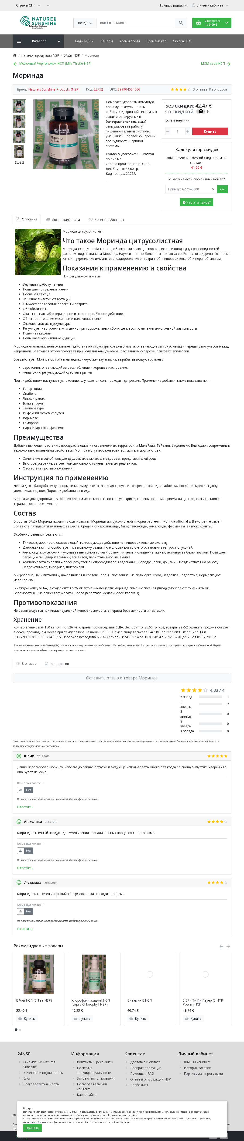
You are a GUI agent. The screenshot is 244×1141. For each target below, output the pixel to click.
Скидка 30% (182, 41)
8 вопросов (218, 89)
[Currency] (48, 5)
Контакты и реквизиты (95, 1062)
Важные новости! (173, 5)
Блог (27, 1078)
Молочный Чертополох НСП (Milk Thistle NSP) (52, 63)
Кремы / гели (129, 41)
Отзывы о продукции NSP (150, 1079)
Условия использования (96, 1078)
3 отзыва (200, 89)
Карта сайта (86, 1094)
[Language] (28, 5)
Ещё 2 (19, 162)
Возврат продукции (145, 1068)
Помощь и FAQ (142, 1073)
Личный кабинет (197, 1062)
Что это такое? (197, 202)
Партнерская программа (203, 1073)
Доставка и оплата (145, 1062)
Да (21, 790)
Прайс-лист (139, 1085)
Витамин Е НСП (139, 1001)
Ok (222, 189)
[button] (20, 1030)
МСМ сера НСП (216, 63)
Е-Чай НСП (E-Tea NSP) (34, 1001)
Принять (32, 1128)
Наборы (106, 41)
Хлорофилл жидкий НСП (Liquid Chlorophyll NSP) (91, 1002)
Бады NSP (84, 41)
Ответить (25, 807)
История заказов (197, 1068)
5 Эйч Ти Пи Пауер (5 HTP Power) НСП (203, 1002)
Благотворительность (41, 1084)
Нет (28, 790)
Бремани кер (156, 41)
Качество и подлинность (43, 1072)
